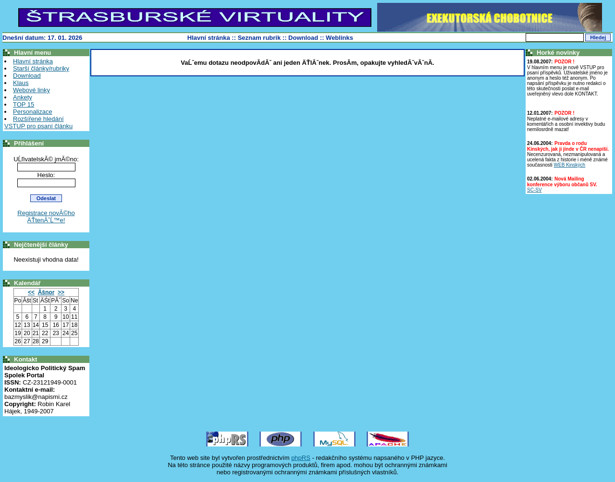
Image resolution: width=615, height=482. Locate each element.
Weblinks (339, 37)
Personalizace (32, 111)
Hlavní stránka (208, 37)
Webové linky (31, 90)
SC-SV (534, 190)
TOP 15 (23, 104)
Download (303, 37)
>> (61, 292)
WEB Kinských (570, 165)
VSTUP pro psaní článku (38, 126)
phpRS (300, 457)
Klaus (21, 82)
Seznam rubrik (259, 37)
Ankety (22, 97)
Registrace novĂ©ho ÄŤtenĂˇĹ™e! (45, 216)
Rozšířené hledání (38, 118)
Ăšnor (46, 292)
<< (31, 292)
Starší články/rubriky (41, 68)
